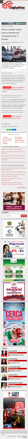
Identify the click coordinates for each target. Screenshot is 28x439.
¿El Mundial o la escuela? (15, 386)
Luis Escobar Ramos (14, 367)
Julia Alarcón (12, 351)
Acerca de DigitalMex (22, 436)
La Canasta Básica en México (16, 355)
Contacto (25, 437)
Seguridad (10, 26)
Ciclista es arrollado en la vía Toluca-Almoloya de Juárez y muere (14, 89)
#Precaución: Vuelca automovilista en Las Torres (13, 162)
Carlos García (12, 375)
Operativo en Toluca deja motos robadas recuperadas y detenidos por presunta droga (12, 183)
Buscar (24, 216)
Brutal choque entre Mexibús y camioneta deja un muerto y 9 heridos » (20, 140)
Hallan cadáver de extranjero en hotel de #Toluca (13, 156)
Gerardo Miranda (5, 44)
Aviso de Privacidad (12, 436)
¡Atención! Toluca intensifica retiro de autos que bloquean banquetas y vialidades (13, 175)
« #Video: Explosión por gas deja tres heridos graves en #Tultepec (7, 140)
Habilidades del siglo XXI (15, 370)
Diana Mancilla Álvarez (15, 383)
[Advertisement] (14, 15)
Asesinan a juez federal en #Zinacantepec (11, 149)
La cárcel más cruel (14, 362)
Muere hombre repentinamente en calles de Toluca (13, 172)
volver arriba (21, 187)
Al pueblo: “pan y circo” (15, 378)
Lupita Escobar (13, 359)
